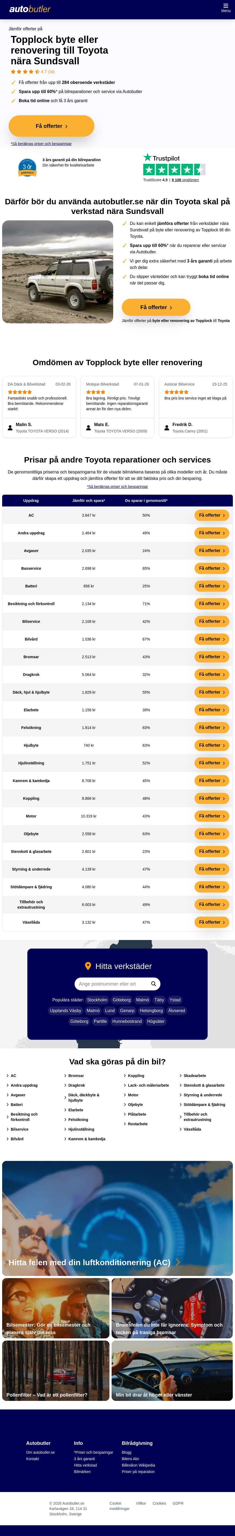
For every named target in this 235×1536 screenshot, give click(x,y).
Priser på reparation (138, 1472)
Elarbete (73, 1110)
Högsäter (156, 1021)
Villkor (141, 1503)
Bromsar (74, 1076)
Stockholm (97, 1000)
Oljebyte (133, 1104)
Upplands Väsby (65, 1010)
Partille (100, 1021)
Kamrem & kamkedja (84, 1139)
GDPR (178, 1503)
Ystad (175, 1000)
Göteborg (122, 1000)
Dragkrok (74, 1085)
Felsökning (76, 1119)
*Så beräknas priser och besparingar (41, 144)
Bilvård (14, 1139)
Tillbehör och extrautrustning (195, 1117)
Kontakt (32, 1459)
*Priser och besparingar (93, 1452)
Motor (131, 1095)
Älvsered (176, 1010)
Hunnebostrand (127, 1021)
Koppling (134, 1076)
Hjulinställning (79, 1129)
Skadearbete (192, 1076)
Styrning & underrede (200, 1095)
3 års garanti (84, 1459)
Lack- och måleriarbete (146, 1085)
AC (11, 1076)
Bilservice (17, 1129)
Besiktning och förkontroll (22, 1117)
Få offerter (212, 515)
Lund (110, 1010)
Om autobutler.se (40, 1452)
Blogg (126, 1452)
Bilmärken (82, 1472)
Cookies (159, 1503)
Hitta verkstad (85, 1465)
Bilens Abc (130, 1459)
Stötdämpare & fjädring (202, 1104)
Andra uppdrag (22, 1085)
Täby (159, 1000)
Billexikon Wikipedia (138, 1465)
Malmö (142, 1000)
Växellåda (190, 1129)
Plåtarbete (135, 1114)
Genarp (127, 1010)
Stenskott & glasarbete (202, 1085)
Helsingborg (151, 1010)
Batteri (14, 1104)
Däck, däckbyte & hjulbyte (82, 1097)
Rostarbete (136, 1124)
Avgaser (15, 1095)
